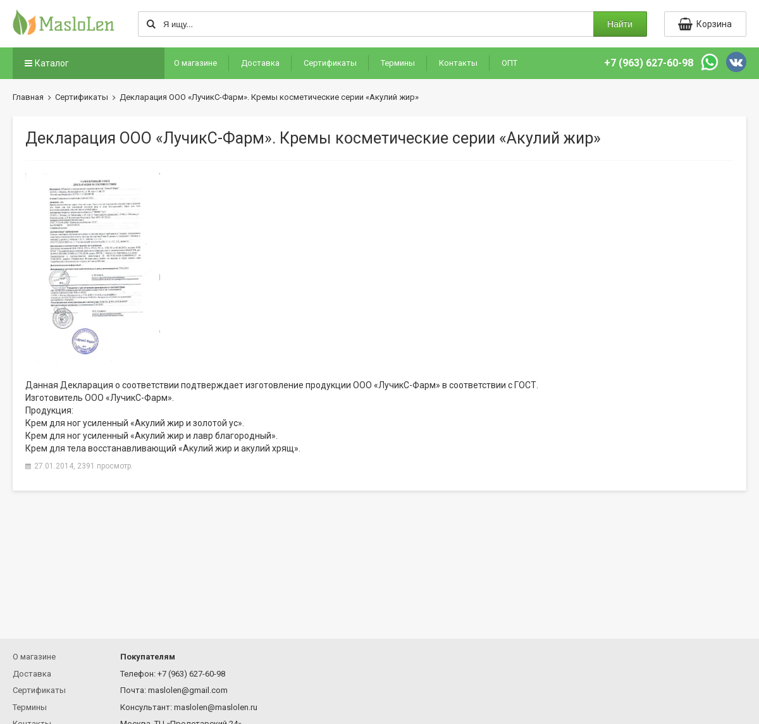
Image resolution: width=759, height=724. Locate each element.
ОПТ (509, 63)
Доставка (260, 63)
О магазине (195, 63)
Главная (28, 97)
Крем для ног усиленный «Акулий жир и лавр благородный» (150, 436)
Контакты (458, 63)
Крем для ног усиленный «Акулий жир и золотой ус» (133, 423)
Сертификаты (330, 63)
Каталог (45, 63)
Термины (398, 63)
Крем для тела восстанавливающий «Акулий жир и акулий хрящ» (162, 448)
